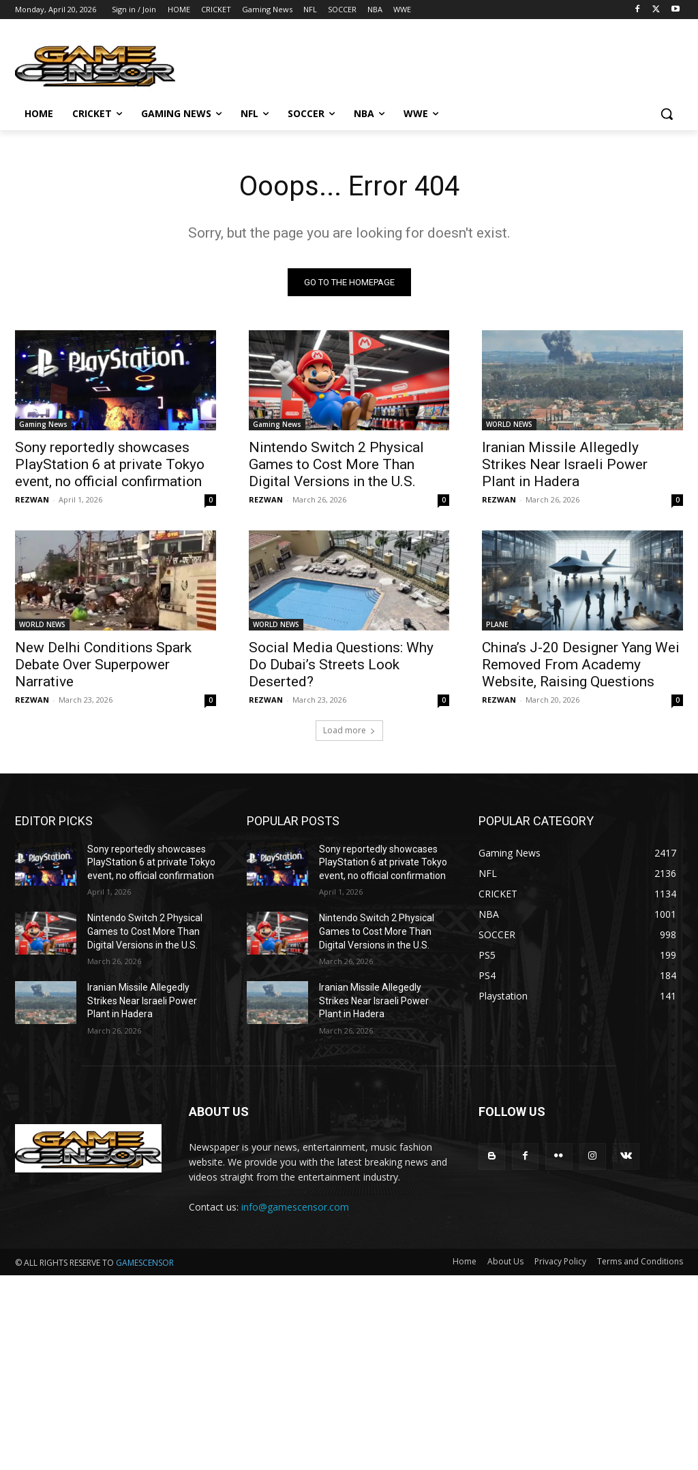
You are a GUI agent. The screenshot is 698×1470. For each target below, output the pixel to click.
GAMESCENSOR (145, 1262)
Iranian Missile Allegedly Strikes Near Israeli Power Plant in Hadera (565, 464)
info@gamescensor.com (295, 1206)
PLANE (497, 625)
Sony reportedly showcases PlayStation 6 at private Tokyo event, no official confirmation (109, 464)
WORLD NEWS (509, 424)
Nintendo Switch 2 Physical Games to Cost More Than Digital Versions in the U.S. (336, 464)
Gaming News (43, 424)
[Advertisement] (349, 1370)
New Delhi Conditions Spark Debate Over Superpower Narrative (103, 665)
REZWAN (32, 499)
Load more (349, 730)
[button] (666, 113)
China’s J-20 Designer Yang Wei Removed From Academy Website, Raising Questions (581, 665)
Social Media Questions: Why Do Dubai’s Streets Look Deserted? (341, 665)
